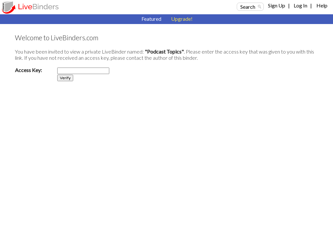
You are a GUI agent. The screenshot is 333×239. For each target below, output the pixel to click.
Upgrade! (182, 19)
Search (247, 7)
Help (321, 5)
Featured (151, 19)
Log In (300, 5)
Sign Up (276, 5)
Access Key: (28, 70)
